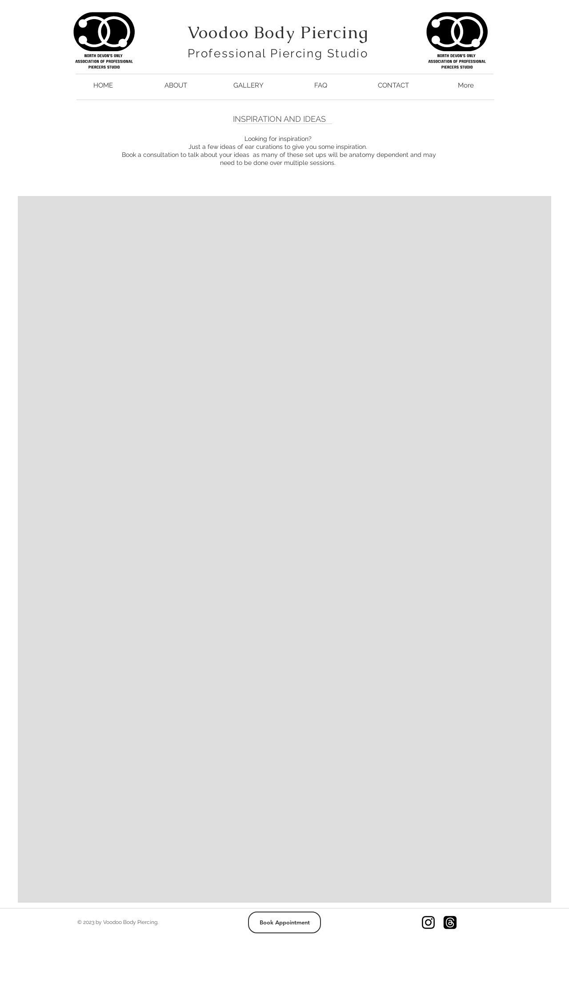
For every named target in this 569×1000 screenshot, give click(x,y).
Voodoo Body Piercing (278, 32)
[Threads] (450, 922)
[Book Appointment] (284, 922)
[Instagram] (428, 922)
